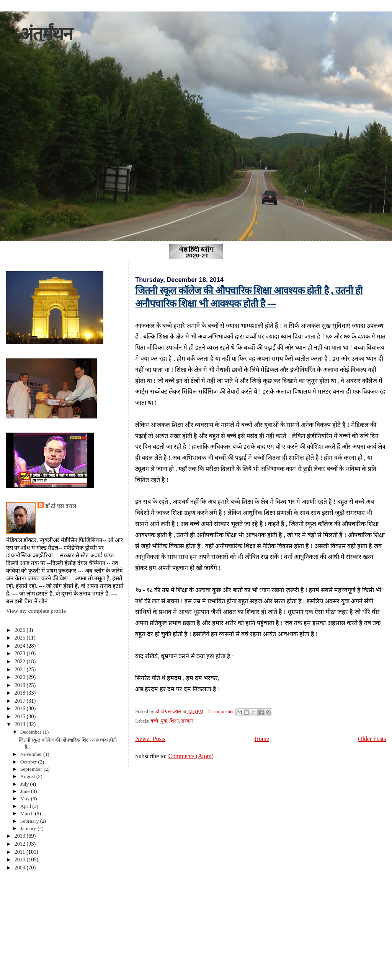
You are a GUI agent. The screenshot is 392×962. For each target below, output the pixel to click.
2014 (21, 724)
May (25, 798)
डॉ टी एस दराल (60, 506)
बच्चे (154, 721)
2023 (21, 653)
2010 (21, 859)
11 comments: (221, 711)
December (31, 732)
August (28, 776)
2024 (21, 646)
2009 (21, 867)
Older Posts (372, 739)
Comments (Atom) (191, 756)
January (29, 828)
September (32, 769)
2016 (21, 708)
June (25, 791)
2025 (21, 638)
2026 (21, 630)
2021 (21, 669)
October (29, 762)
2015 (21, 716)
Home (262, 739)
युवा (164, 721)
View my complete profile (36, 611)
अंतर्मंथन (46, 34)
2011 (20, 852)
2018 (21, 693)
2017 (21, 701)
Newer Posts (150, 739)
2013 (21, 836)
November (31, 754)
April (26, 806)
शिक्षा (174, 721)
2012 (21, 844)
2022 (21, 661)
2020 (21, 677)
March (27, 813)
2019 (21, 685)
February (30, 821)
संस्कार (187, 721)
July (25, 784)
